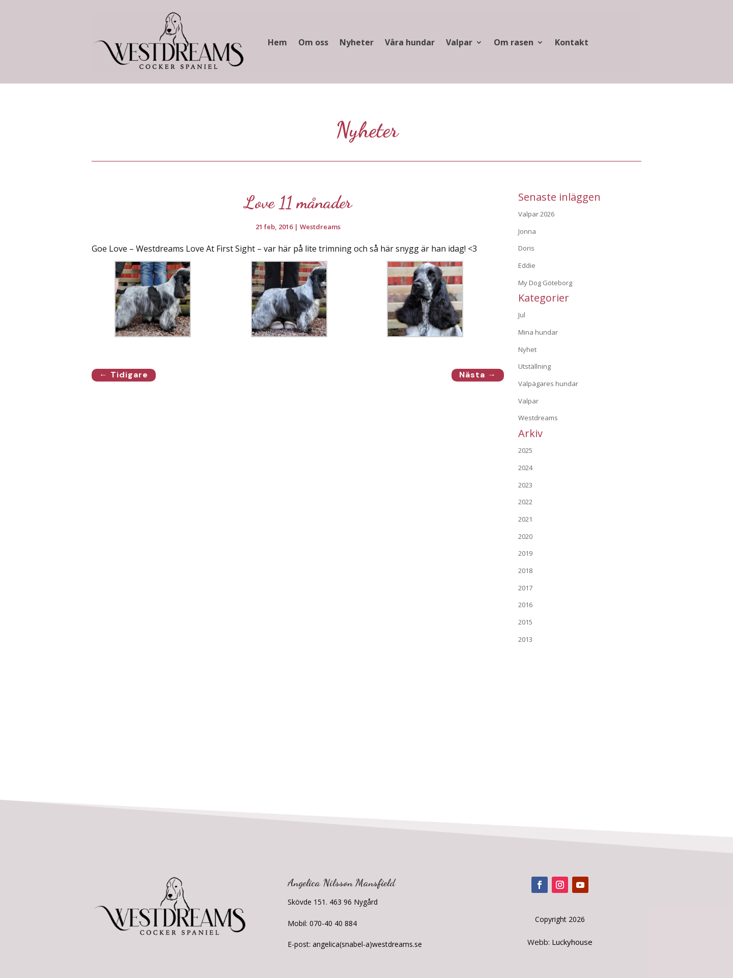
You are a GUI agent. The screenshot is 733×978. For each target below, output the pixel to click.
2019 (525, 553)
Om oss (313, 42)
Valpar (459, 42)
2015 (525, 622)
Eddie (526, 265)
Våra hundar (410, 42)
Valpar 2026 (536, 214)
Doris (526, 248)
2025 (525, 450)
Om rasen (513, 42)
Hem (277, 42)
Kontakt (571, 42)
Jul (521, 314)
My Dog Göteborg (545, 282)
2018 (525, 570)
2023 (525, 485)
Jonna (527, 231)
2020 (525, 536)
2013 (525, 639)
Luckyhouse (572, 942)
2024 (525, 467)
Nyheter (357, 42)
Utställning (534, 366)
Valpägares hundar (548, 383)
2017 (525, 587)
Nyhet (527, 349)
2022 (525, 501)
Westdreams (320, 226)
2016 (525, 604)
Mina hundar (538, 332)
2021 (525, 519)
